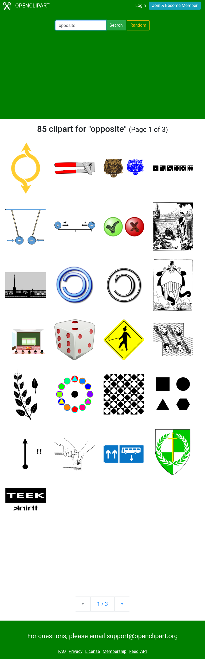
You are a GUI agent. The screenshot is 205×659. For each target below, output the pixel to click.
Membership (114, 651)
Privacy (75, 651)
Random (138, 25)
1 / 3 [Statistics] (102, 604)
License (92, 651)
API (143, 651)
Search (116, 25)
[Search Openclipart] (80, 25)
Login (140, 5)
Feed (134, 651)
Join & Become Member (175, 5)
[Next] (122, 604)
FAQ (62, 651)
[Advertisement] (102, 74)
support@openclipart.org (142, 636)
